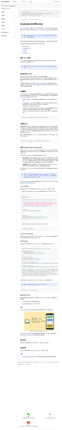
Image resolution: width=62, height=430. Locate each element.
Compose (48, 29)
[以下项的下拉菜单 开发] (33, 1)
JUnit (36, 28)
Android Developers (23, 19)
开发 (29, 19)
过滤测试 (25, 50)
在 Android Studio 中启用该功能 (28, 183)
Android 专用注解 (26, 97)
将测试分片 (25, 52)
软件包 (38, 301)
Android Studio (56, 1)
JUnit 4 (23, 29)
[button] (7, 12)
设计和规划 (23, 1)
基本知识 (14, 1)
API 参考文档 (45, 342)
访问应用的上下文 (26, 48)
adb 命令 (25, 136)
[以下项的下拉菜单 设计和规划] (26, 1)
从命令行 (25, 303)
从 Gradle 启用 (48, 162)
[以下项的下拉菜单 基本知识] (17, 1)
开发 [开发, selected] (31, 1)
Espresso (36, 29)
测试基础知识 (31, 37)
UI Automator (42, 29)
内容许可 (29, 362)
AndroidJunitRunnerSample (28, 356)
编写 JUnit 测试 (26, 46)
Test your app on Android (8, 6)
